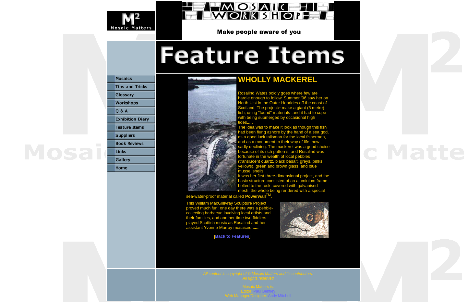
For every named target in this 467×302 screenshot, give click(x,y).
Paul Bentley (264, 291)
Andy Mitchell (279, 296)
